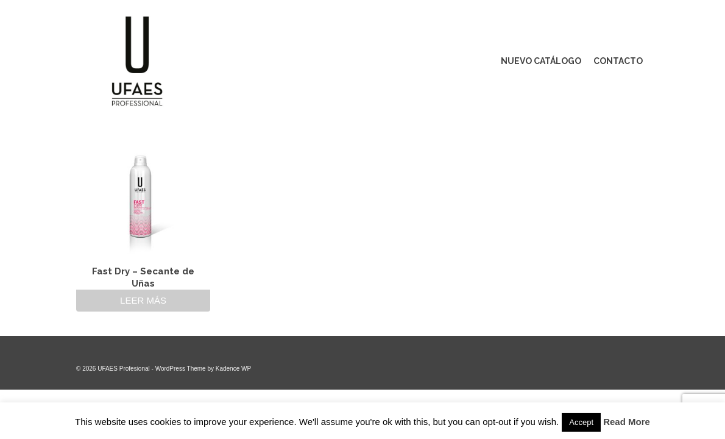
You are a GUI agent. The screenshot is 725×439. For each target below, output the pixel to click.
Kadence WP (233, 368)
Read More (626, 421)
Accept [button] (581, 422)
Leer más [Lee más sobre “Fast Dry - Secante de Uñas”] (143, 300)
